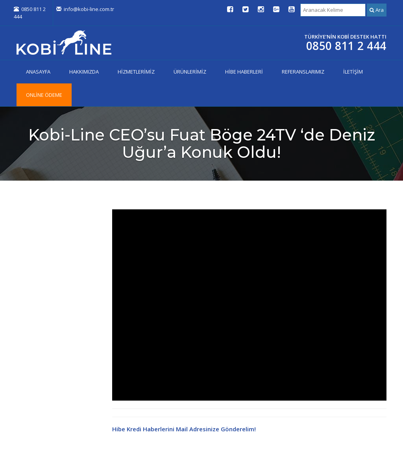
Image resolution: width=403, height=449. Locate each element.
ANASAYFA (38, 71)
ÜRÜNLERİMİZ (190, 71)
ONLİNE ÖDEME (44, 94)
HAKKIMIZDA (84, 71)
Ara (377, 9)
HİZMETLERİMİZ (136, 71)
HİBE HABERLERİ (244, 71)
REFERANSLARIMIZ (303, 71)
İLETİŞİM (353, 71)
